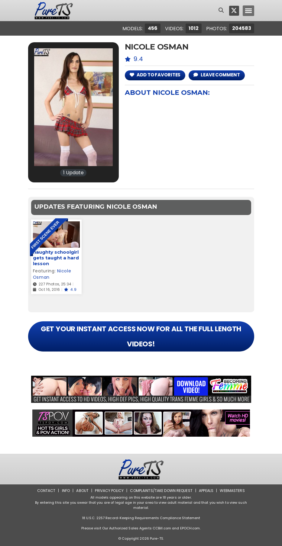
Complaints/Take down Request (161, 490)
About (82, 490)
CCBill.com (162, 528)
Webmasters (232, 490)
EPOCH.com (190, 528)
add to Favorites (155, 75)
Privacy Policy (109, 490)
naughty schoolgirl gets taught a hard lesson (56, 257)
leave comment (216, 75)
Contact (46, 490)
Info (66, 490)
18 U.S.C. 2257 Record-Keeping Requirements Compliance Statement (141, 517)
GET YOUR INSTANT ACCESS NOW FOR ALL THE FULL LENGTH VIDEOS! (141, 336)
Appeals (206, 490)
